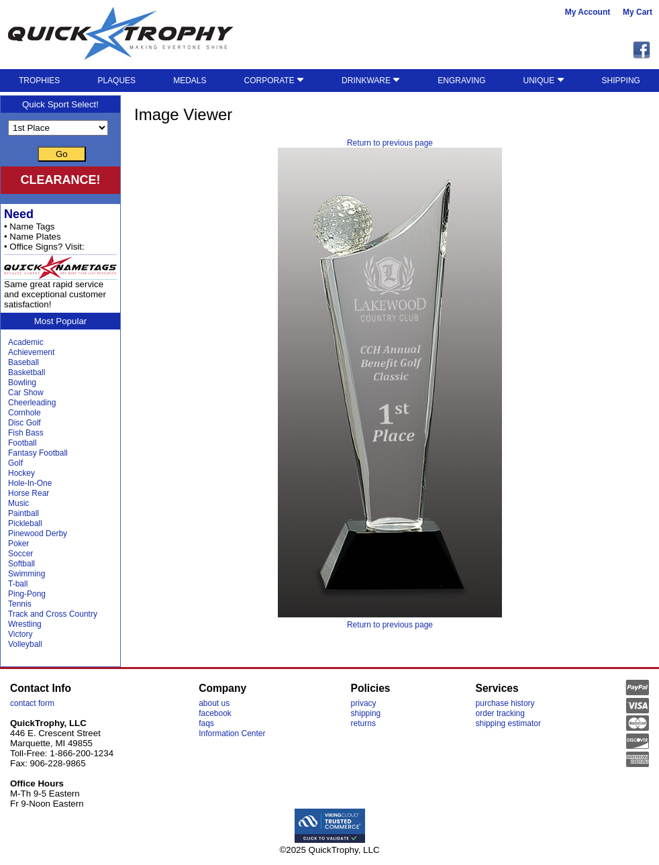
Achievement (31, 352)
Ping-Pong (27, 594)
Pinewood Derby (37, 533)
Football (22, 443)
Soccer (20, 553)
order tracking (500, 713)
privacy (363, 703)
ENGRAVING (461, 80)
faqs (206, 723)
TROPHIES (39, 80)
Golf (15, 463)
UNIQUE (543, 80)
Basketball (26, 372)
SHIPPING (621, 80)
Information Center (232, 733)
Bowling (22, 382)
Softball (21, 563)
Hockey (21, 473)
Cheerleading (32, 402)
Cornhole (24, 412)
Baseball (23, 362)
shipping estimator (508, 723)
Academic (26, 342)
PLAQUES (116, 80)
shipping (366, 713)
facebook (215, 713)
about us (214, 703)
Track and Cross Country (52, 614)
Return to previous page (390, 143)
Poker (18, 543)
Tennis (20, 604)
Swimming (26, 573)
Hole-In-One (30, 483)
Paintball (23, 513)
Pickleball (25, 523)
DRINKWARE (371, 80)
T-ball (18, 584)
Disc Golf (24, 422)
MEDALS (189, 80)
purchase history (505, 703)
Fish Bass (26, 433)
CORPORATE (274, 80)
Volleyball (25, 644)
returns (363, 723)
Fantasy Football (38, 453)
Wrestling (25, 624)
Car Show (26, 392)
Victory (20, 634)
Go (62, 154)
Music (18, 503)
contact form (32, 703)
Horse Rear (28, 493)
